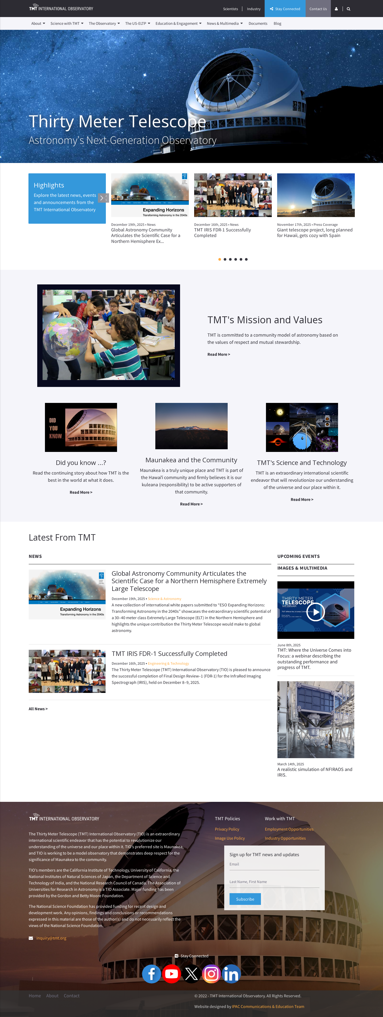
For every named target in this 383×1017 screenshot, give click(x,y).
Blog (277, 23)
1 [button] (220, 260)
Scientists (230, 8)
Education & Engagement (179, 23)
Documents (258, 23)
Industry (254, 8)
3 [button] (230, 260)
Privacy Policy (227, 829)
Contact (72, 995)
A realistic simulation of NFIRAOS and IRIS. (314, 772)
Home (35, 995)
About (38, 23)
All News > (38, 708)
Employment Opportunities (289, 829)
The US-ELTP (137, 23)
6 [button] (246, 260)
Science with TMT (67, 23)
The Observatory (104, 23)
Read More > (218, 354)
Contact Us (318, 8)
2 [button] (225, 260)
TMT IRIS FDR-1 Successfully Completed (169, 653)
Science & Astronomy (164, 598)
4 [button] (236, 260)
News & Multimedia (225, 23)
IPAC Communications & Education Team (268, 1006)
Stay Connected (285, 8)
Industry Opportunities (285, 838)
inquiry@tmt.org (51, 938)
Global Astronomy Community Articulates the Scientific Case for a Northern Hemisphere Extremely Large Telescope (189, 581)
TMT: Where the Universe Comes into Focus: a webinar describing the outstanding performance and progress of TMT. (314, 658)
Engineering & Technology (168, 663)
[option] (150, 213)
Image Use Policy (230, 838)
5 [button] (241, 260)
